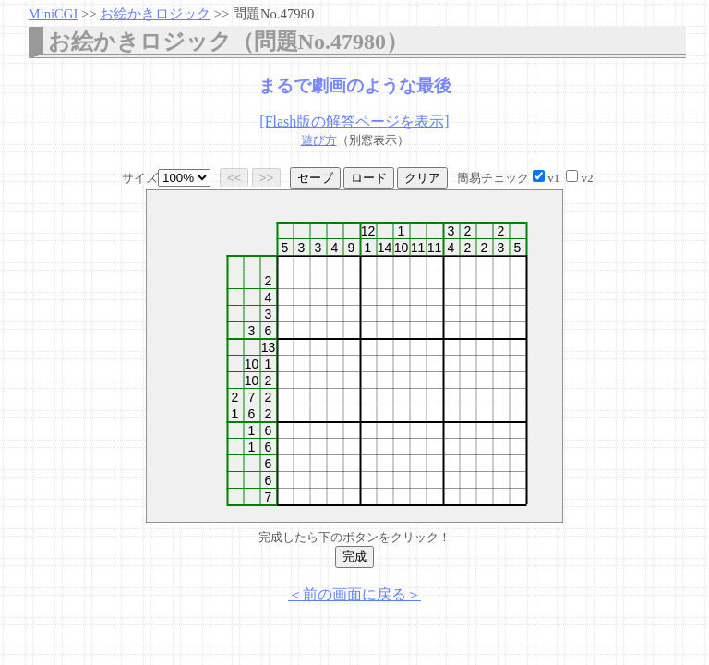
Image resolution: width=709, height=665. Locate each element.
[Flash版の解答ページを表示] (354, 121)
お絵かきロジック (155, 13)
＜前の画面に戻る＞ (354, 594)
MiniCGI (53, 13)
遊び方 (319, 140)
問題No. (273, 13)
